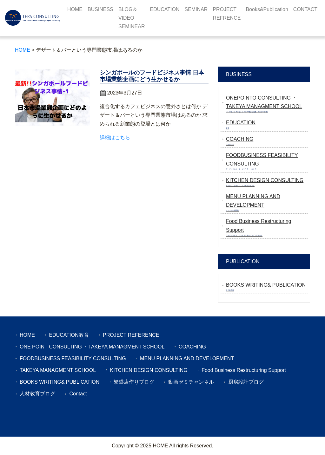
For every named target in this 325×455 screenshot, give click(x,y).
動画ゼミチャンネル (191, 382)
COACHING (192, 346)
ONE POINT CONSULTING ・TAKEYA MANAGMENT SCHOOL (92, 346)
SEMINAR (196, 9)
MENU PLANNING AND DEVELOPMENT (187, 358)
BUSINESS (100, 9)
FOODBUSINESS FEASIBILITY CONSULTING (73, 358)
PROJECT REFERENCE (131, 335)
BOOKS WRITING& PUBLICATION (59, 382)
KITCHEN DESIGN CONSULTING (149, 370)
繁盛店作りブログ (134, 382)
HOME (75, 9)
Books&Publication (267, 9)
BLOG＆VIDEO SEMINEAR (131, 18)
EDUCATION (164, 9)
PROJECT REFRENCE (227, 14)
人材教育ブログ (37, 393)
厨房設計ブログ (246, 382)
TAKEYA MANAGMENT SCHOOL (58, 370)
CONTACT (305, 9)
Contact (78, 393)
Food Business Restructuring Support (244, 370)
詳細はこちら (115, 137)
